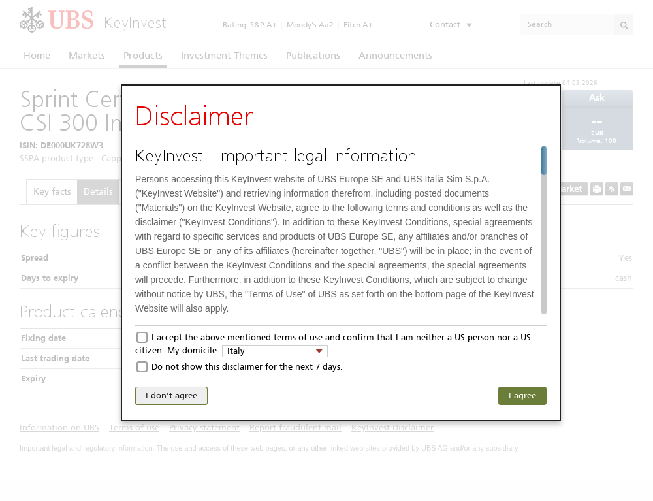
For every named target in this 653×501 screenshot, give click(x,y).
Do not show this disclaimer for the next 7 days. (247, 367)
